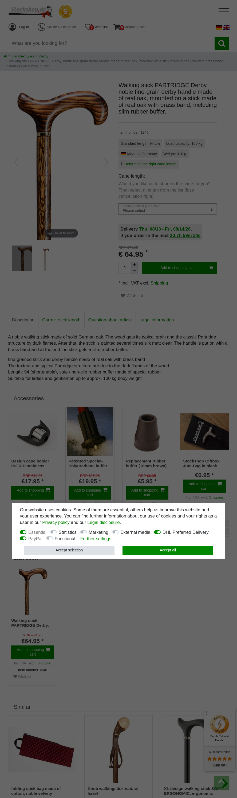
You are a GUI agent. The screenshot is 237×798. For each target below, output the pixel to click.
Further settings (96, 538)
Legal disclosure (103, 522)
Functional (65, 538)
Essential (37, 532)
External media (135, 532)
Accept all (168, 550)
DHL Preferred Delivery (186, 532)
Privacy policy (56, 522)
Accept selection (69, 550)
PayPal (35, 538)
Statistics (68, 532)
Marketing (98, 532)
